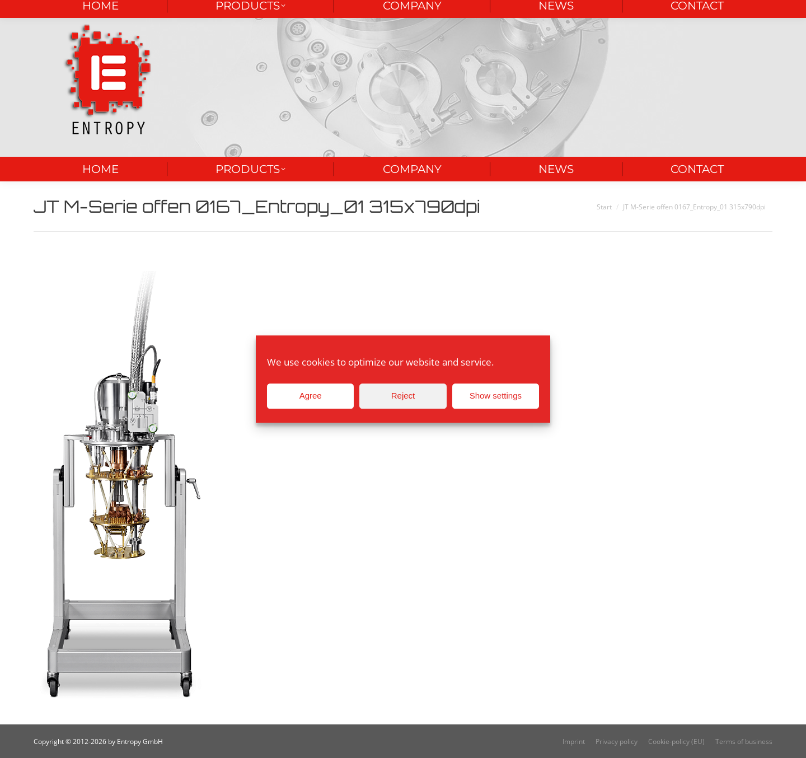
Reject (403, 395)
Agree (310, 395)
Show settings (496, 395)
